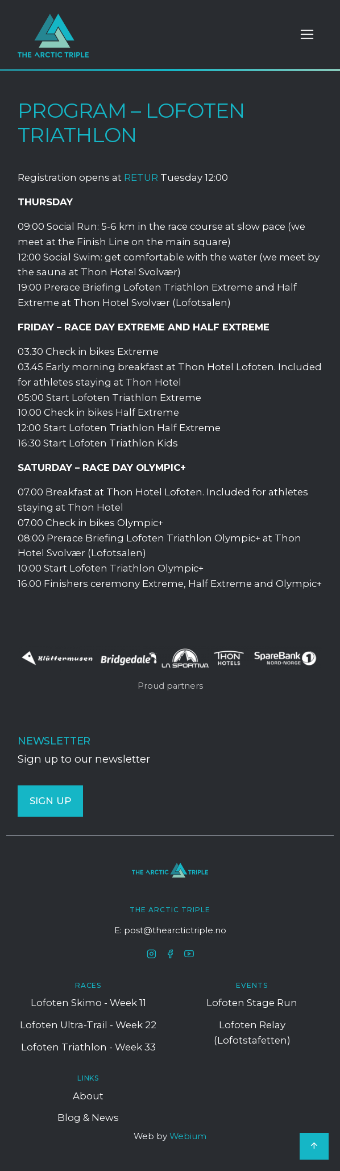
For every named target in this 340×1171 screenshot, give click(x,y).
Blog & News (88, 1117)
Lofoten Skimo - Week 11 (88, 1002)
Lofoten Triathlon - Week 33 (88, 1047)
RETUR (141, 177)
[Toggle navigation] (307, 34)
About (88, 1096)
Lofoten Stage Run (251, 1002)
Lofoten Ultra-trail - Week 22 (88, 1025)
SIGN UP (50, 800)
